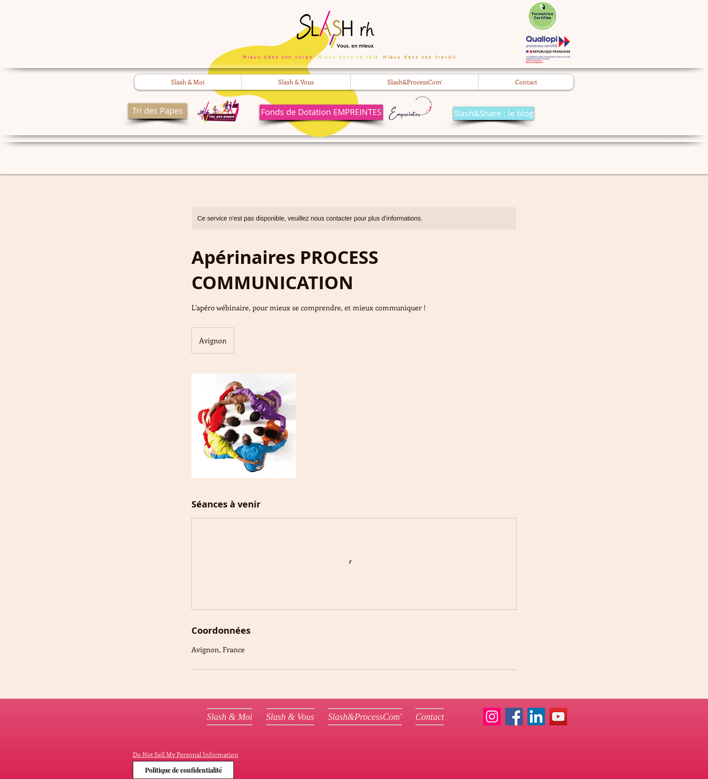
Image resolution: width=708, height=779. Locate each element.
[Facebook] (514, 716)
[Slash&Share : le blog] (493, 113)
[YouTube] (558, 716)
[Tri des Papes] (157, 111)
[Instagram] (492, 716)
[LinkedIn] (536, 716)
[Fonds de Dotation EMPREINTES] (321, 112)
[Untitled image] (243, 425)
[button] (188, 82)
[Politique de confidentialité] (183, 770)
